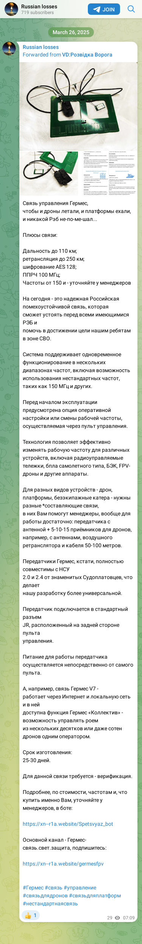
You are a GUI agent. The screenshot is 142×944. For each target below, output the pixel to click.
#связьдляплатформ (95, 895)
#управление (80, 888)
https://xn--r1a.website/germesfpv (63, 864)
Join (104, 9)
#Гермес (33, 888)
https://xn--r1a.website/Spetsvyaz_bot (68, 824)
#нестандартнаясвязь (50, 903)
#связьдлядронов (45, 895)
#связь (53, 888)
